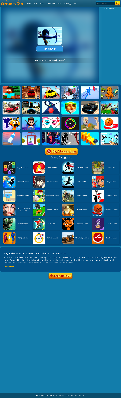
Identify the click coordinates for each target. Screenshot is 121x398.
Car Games (81, 396)
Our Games (45, 396)
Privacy (73, 396)
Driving (67, 3)
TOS (68, 396)
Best (42, 3)
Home (38, 396)
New (29, 3)
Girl (75, 3)
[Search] (105, 3)
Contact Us (62, 396)
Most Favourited (54, 3)
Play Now (49, 48)
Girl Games (53, 396)
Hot (35, 3)
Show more (9, 266)
